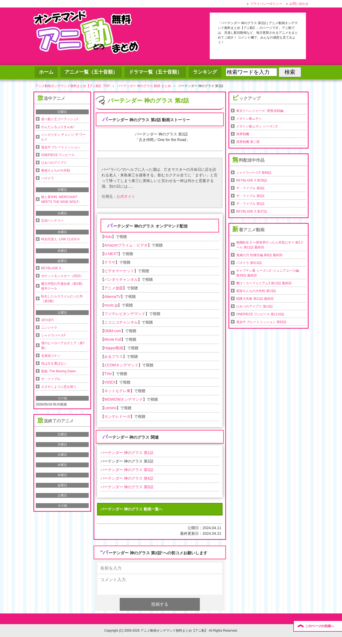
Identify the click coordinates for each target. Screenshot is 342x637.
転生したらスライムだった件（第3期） (62, 298)
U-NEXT (111, 254)
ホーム (46, 72)
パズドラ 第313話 (249, 263)
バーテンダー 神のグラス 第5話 (126, 487)
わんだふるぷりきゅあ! (57, 127)
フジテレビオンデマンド (124, 314)
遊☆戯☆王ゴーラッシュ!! (59, 119)
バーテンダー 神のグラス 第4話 (126, 478)
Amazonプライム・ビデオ (126, 245)
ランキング (205, 72)
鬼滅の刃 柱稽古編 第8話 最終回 (259, 255)
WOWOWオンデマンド (123, 399)
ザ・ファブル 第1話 (250, 204)
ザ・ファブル (50, 379)
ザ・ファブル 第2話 (250, 196)
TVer (108, 373)
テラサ (109, 262)
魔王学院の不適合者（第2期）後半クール (63, 286)
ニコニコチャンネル (121, 322)
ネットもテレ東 (117, 391)
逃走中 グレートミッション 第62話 (261, 322)
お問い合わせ (299, 4)
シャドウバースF (53, 335)
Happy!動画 (113, 348)
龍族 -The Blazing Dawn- (59, 371)
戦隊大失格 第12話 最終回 (255, 299)
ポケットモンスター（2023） (62, 276)
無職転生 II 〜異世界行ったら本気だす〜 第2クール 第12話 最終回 (269, 245)
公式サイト (125, 196)
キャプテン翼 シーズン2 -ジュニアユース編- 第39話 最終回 (268, 273)
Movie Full (112, 339)
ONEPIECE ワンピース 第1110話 (260, 314)
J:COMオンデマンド (121, 365)
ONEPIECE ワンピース (58, 155)
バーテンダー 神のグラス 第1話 (126, 452)
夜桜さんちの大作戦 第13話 (256, 291)
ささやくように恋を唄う (58, 387)
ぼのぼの (47, 320)
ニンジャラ (49, 327)
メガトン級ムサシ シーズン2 (256, 126)
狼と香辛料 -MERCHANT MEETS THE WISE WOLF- (60, 199)
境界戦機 (242, 134)
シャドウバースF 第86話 (253, 173)
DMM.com (112, 331)
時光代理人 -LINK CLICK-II (60, 239)
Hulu (108, 236)
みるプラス (113, 356)
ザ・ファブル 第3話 (250, 188)
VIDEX (109, 382)
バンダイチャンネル (121, 279)
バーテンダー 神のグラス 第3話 (126, 470)
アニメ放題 (113, 288)
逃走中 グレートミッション (60, 147)
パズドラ (47, 178)
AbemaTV (112, 296)
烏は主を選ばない (54, 363)
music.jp (111, 305)
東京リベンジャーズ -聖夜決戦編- (260, 111)
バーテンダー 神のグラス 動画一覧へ (131, 509)
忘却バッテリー (52, 220)
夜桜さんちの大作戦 (55, 170)
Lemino (110, 408)
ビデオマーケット (119, 271)
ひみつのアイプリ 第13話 (254, 306)
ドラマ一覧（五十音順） (155, 72)
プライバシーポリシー (266, 4)
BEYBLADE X (51, 268)
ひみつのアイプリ (54, 163)
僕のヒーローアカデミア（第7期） (63, 345)
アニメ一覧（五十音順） (91, 72)
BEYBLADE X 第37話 (251, 211)
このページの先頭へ (319, 626)
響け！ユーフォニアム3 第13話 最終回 (264, 283)
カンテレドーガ (117, 416)
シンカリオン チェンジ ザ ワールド (63, 137)
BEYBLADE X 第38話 (251, 180)
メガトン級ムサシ (249, 118)
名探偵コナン (50, 356)
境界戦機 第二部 (247, 142)
